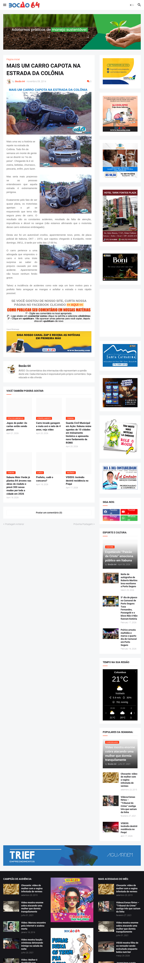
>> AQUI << (75, 304)
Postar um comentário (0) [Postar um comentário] (49, 512)
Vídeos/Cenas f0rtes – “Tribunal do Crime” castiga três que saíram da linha (129, 805)
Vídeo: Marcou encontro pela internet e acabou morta (33, 925)
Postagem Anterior (14, 524)
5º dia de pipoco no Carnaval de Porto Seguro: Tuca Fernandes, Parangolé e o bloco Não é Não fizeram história (129, 608)
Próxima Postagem (83, 524)
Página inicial (13, 59)
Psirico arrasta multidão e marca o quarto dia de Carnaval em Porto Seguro (129, 637)
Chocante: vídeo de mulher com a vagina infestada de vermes (129, 780)
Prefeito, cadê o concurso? (44, 479)
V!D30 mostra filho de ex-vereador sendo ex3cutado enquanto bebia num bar (127, 947)
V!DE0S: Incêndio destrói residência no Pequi (77, 480)
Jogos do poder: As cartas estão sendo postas (16, 426)
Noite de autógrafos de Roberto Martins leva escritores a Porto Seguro (129, 580)
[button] (4, 5)
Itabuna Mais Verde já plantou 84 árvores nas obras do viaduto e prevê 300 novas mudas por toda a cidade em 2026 (18, 485)
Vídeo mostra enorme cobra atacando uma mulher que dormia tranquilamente (32, 907)
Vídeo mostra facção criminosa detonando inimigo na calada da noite (32, 944)
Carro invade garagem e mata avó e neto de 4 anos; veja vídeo (48, 426)
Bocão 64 (25, 366)
